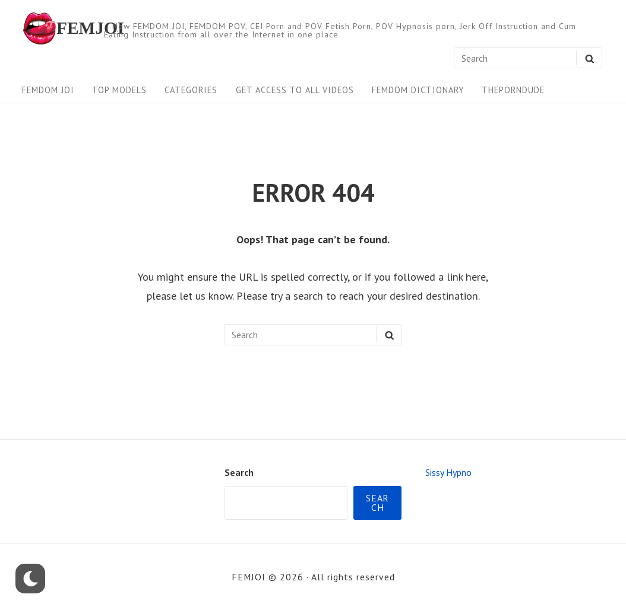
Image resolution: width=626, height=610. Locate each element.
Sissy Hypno (448, 472)
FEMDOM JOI (48, 90)
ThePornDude (513, 90)
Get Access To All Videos (295, 90)
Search (239, 472)
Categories (191, 90)
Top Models (119, 90)
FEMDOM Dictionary (418, 90)
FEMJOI (90, 28)
